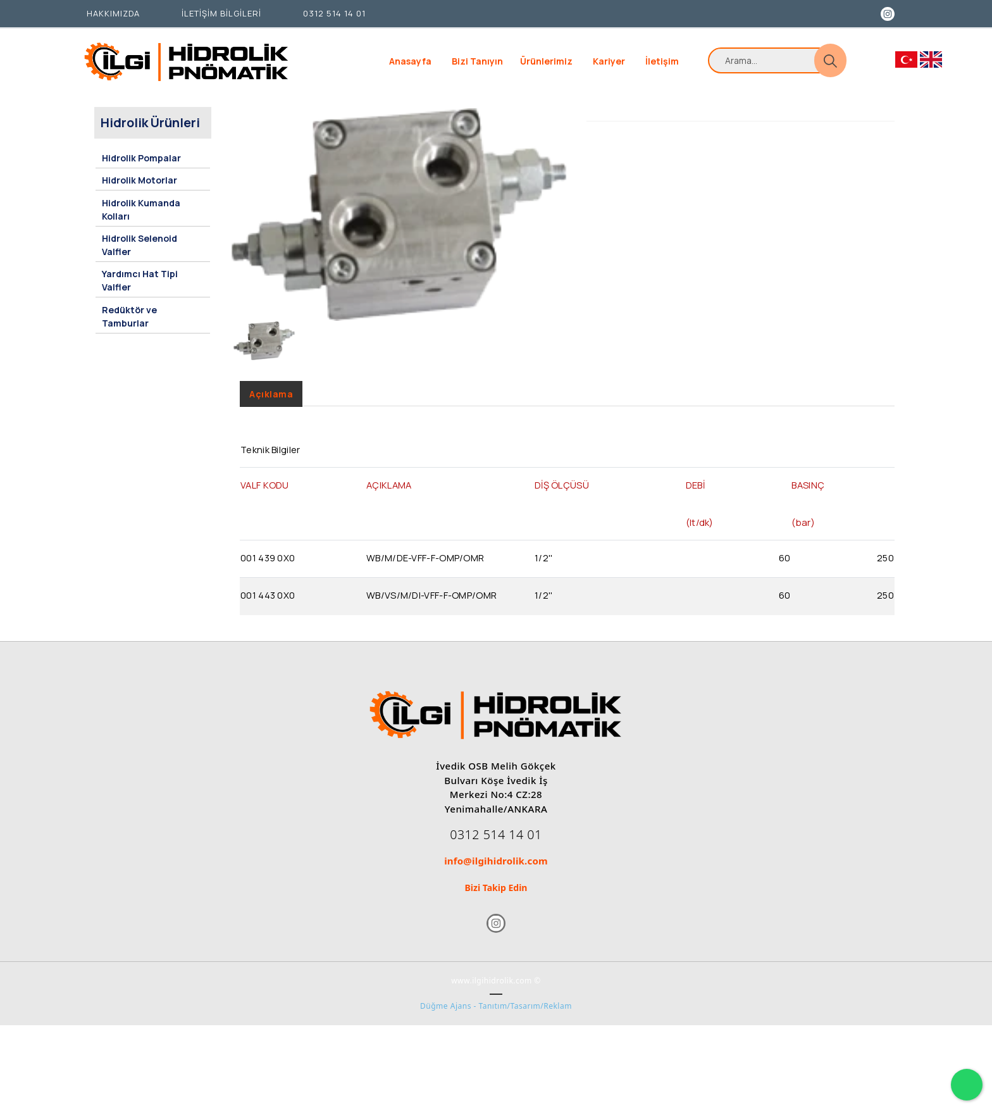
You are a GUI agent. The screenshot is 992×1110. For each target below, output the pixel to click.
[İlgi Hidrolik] (186, 61)
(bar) (803, 536)
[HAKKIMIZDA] (110, 14)
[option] (398, 226)
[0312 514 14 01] (331, 14)
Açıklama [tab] (271, 406)
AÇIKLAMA (388, 498)
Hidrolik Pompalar (140, 169)
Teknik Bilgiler (270, 463)
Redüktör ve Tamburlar (128, 317)
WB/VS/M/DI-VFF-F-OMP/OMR (431, 608)
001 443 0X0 (267, 608)
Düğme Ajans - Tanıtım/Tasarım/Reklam (496, 1030)
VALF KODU (264, 498)
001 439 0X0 (267, 571)
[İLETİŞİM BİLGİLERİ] (218, 14)
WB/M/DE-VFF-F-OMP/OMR (425, 571)
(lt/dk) (700, 536)
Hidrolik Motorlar (139, 190)
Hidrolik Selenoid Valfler (139, 250)
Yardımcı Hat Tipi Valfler (139, 283)
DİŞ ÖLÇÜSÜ (562, 498)
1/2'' (544, 571)
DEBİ (695, 498)
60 (785, 571)
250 (885, 571)
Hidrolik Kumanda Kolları (140, 216)
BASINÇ (807, 498)
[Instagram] (886, 13)
